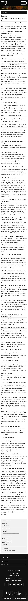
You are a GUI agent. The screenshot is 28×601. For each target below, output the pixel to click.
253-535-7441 (18, 580)
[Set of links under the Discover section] (25, 558)
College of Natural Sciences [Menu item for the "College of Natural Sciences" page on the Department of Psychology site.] (9, 550)
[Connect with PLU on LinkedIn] (18, 584)
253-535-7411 (9, 578)
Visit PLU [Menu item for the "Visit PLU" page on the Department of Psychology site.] (5, 523)
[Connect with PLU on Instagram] (9, 584)
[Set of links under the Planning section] (25, 561)
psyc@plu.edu (8, 542)
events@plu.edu (18, 578)
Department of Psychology (5, 8)
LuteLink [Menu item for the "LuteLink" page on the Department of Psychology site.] (5, 531)
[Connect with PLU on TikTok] (22, 584)
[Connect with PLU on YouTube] (14, 584)
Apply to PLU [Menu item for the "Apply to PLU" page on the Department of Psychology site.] (6, 525)
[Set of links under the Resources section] (25, 565)
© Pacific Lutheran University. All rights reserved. (14, 598)
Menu (23, 3)
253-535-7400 (9, 541)
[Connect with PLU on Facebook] (5, 584)
